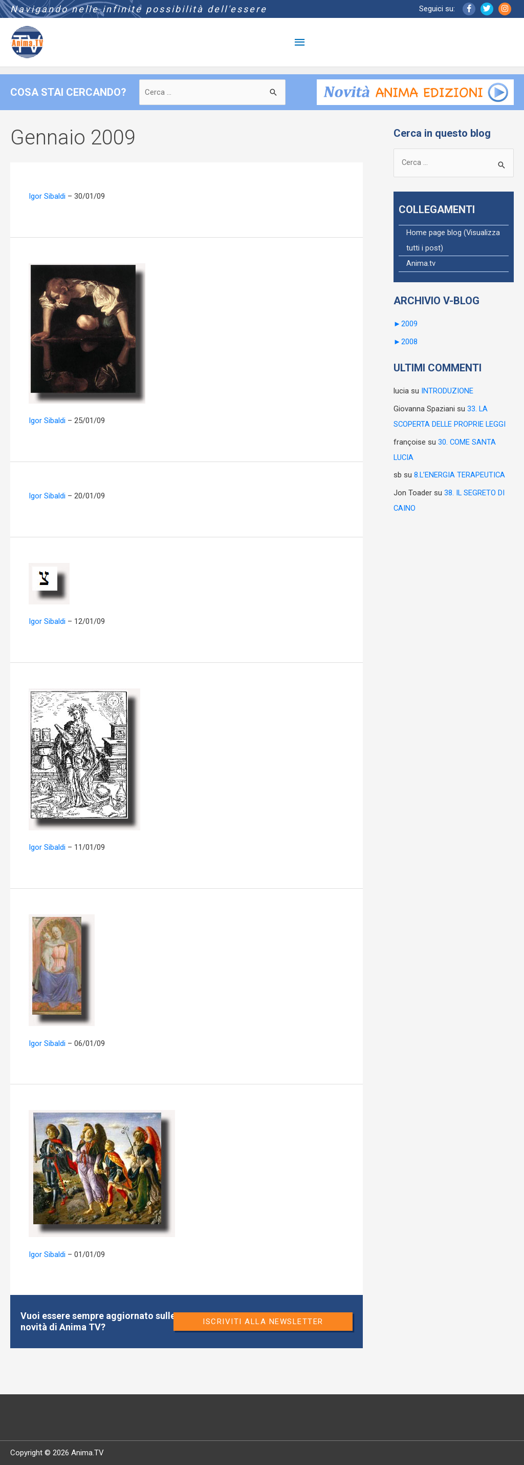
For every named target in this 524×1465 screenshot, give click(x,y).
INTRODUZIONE (447, 390)
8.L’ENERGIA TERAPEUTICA (460, 473)
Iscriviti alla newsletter (263, 1321)
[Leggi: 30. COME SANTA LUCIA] (62, 969)
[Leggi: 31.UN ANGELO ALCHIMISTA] (84, 758)
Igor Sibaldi (47, 196)
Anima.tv (420, 264)
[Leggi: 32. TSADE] (49, 583)
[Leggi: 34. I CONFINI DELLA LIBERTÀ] (87, 333)
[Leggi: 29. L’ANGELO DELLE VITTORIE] (102, 1173)
